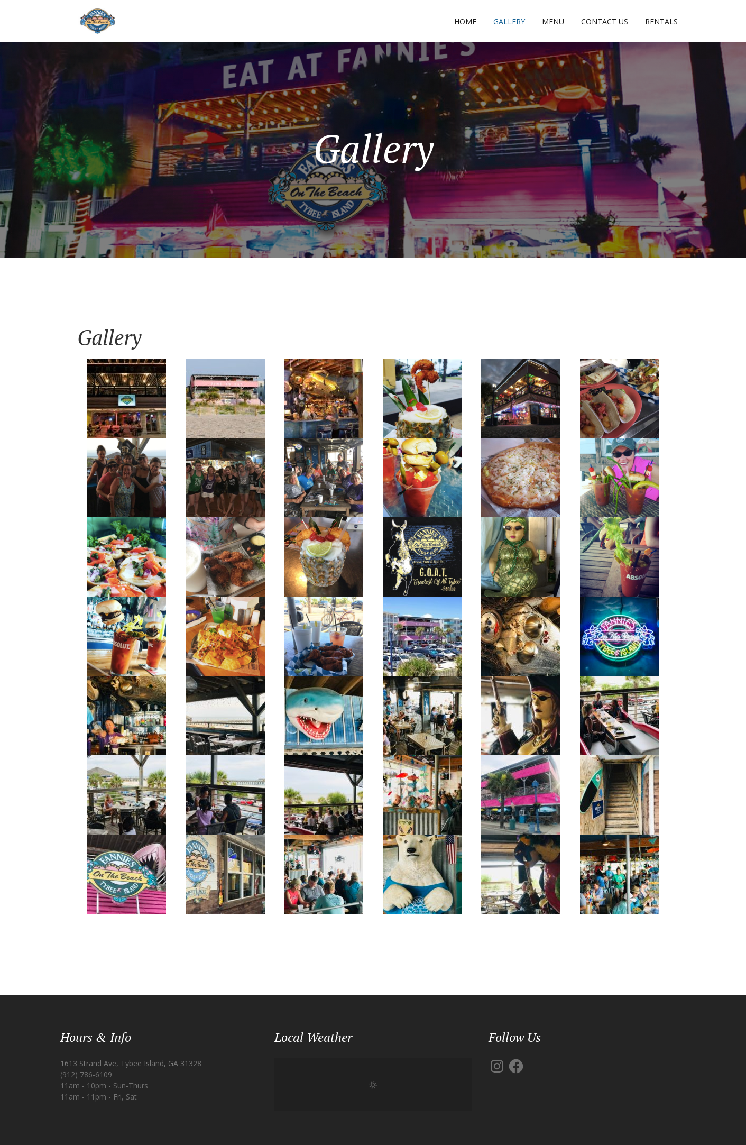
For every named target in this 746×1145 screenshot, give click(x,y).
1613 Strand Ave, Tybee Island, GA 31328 (130, 1063)
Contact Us (604, 21)
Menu (553, 21)
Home (465, 21)
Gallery (509, 21)
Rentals (661, 21)
